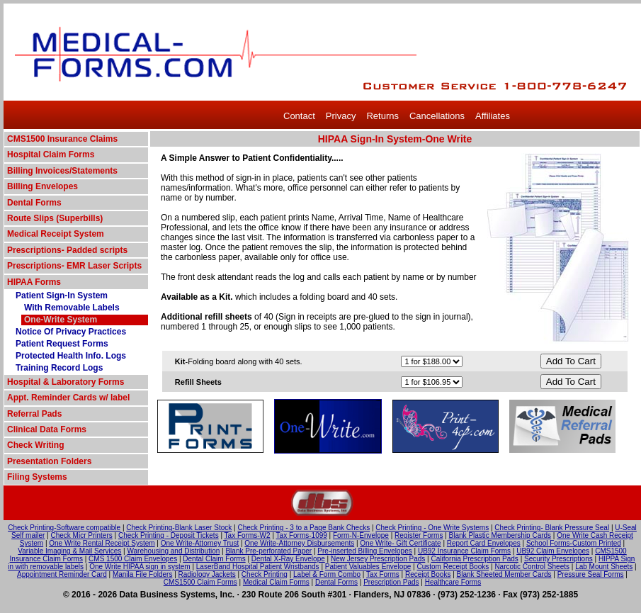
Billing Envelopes (42, 186)
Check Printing (265, 574)
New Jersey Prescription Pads (378, 559)
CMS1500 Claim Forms (200, 582)
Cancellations (437, 116)
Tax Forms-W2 (248, 535)
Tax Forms (382, 574)
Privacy (341, 116)
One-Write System (60, 320)
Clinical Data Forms (46, 429)
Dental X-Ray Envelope (288, 559)
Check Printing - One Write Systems (432, 528)
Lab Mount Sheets (604, 566)
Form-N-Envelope (361, 535)
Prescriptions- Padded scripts (67, 250)
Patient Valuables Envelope (368, 566)
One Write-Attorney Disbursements (299, 543)
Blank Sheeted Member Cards (504, 574)
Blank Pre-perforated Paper (268, 551)
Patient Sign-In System (62, 295)
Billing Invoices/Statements (62, 171)
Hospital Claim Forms (50, 154)
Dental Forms (34, 203)
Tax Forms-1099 (301, 535)
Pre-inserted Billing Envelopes (364, 551)
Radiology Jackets (207, 574)
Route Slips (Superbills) (55, 218)
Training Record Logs (59, 368)
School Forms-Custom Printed (573, 543)
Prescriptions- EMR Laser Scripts (74, 266)
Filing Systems (37, 477)
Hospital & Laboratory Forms (65, 382)
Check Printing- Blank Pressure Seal (551, 528)
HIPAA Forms (34, 282)
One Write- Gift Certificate (400, 543)
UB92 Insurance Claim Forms (464, 551)
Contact (299, 116)
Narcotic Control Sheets (531, 566)
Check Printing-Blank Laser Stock (179, 528)
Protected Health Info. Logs (71, 356)
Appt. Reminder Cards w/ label (68, 398)
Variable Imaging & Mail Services (69, 551)
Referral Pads (34, 414)
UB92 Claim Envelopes (552, 551)
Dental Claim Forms (214, 559)
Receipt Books (427, 574)
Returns (382, 116)
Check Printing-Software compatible (64, 528)
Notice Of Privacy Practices (71, 332)
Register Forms (419, 535)
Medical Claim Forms (276, 582)
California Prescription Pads (474, 559)
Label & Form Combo (327, 574)
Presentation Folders (49, 461)
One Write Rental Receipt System (101, 543)
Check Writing (35, 445)
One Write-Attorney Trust (200, 543)
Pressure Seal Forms (590, 574)
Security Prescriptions (558, 559)
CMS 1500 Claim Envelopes (133, 559)
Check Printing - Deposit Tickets (168, 535)
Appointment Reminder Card (62, 574)
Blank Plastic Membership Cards (500, 535)
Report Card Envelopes (484, 543)
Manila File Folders (142, 574)
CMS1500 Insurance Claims (62, 139)
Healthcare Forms (453, 582)
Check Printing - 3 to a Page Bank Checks (303, 528)
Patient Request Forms (62, 344)
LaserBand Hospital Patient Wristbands (257, 566)
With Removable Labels (72, 308)
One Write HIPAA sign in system (139, 566)
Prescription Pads (391, 582)
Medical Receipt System (55, 234)
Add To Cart (571, 361)
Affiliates (492, 116)
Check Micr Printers (82, 535)
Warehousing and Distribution (173, 551)
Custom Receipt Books (453, 566)
